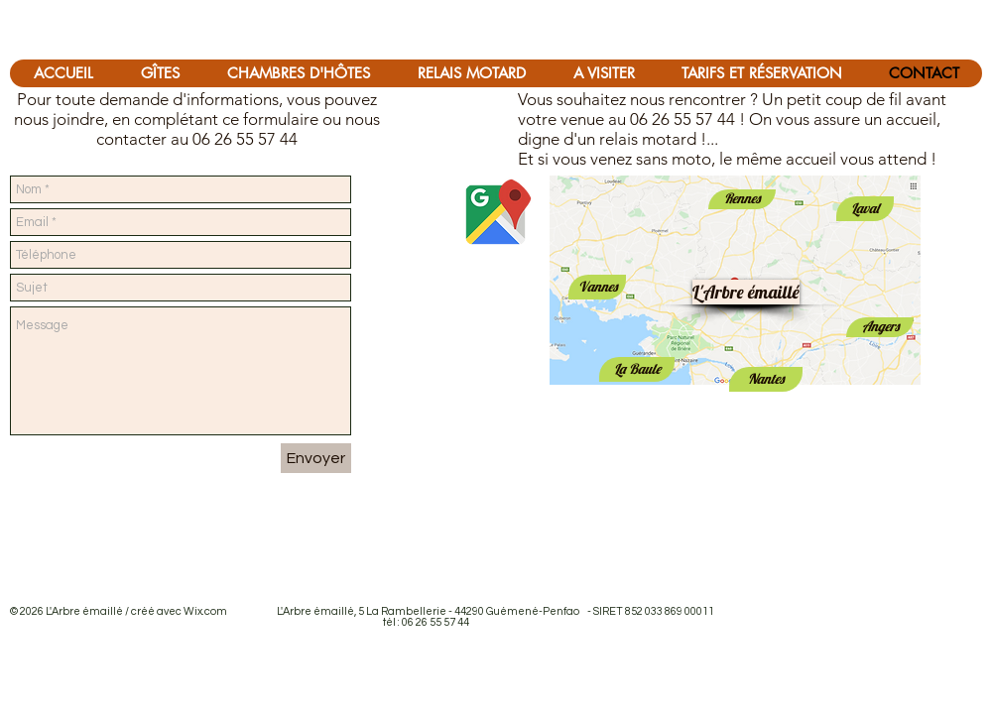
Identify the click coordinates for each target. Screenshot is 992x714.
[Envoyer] (316, 458)
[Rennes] (742, 199)
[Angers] (880, 327)
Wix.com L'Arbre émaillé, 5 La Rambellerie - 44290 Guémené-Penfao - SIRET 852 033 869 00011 (449, 611)
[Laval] (865, 208)
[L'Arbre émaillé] (746, 292)
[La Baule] (637, 369)
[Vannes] (597, 287)
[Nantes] (766, 379)
